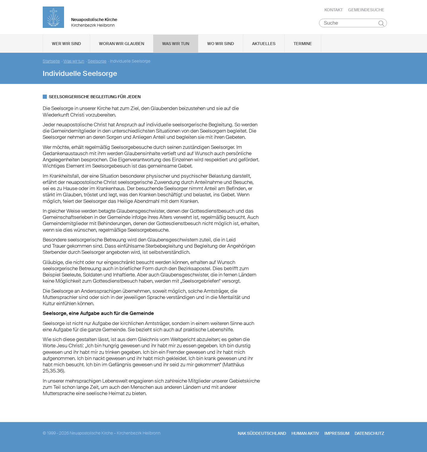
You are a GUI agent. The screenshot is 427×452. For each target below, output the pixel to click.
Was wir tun (175, 44)
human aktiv (305, 434)
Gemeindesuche (366, 10)
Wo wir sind (220, 44)
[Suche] (353, 24)
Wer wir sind (66, 44)
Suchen (381, 24)
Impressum (336, 434)
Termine (303, 44)
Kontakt (333, 10)
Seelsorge (97, 62)
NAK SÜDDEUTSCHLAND (262, 434)
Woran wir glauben (121, 44)
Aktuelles (263, 44)
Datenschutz (369, 434)
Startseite (51, 62)
